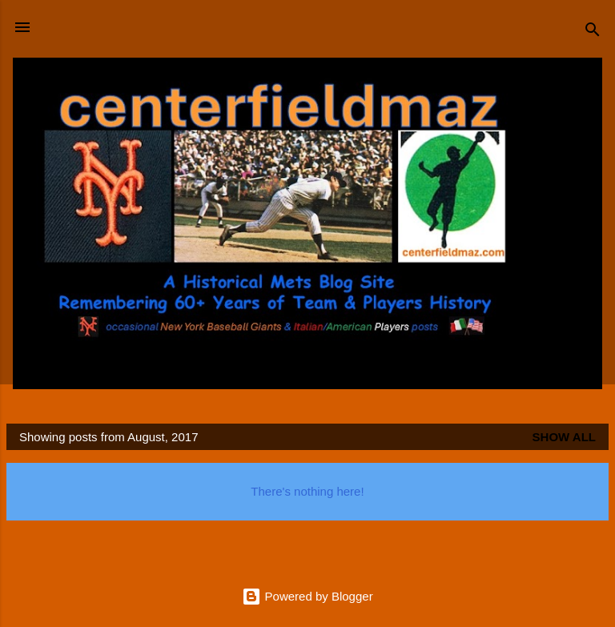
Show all (564, 437)
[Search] (592, 32)
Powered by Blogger (307, 596)
